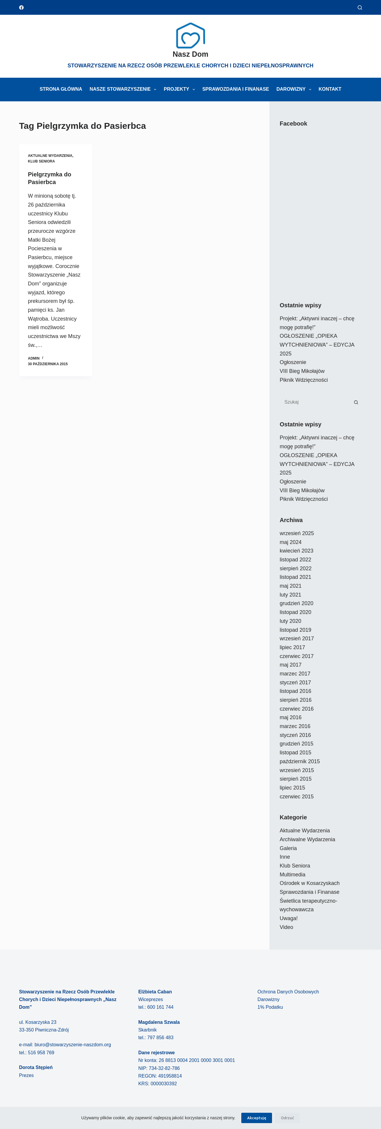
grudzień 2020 (296, 603)
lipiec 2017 (292, 647)
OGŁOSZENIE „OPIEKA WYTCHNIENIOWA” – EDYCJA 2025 (317, 344)
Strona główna (61, 89)
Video (286, 927)
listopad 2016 (295, 691)
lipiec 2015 (292, 788)
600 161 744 (160, 1007)
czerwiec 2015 (297, 797)
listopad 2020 (295, 612)
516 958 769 (41, 1052)
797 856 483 (160, 1037)
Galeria (288, 848)
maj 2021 (291, 586)
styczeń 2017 (295, 682)
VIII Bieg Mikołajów (302, 371)
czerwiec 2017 (297, 656)
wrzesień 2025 (297, 533)
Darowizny (295, 89)
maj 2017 (291, 665)
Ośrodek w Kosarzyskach (310, 883)
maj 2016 (291, 717)
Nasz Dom (191, 54)
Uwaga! (289, 918)
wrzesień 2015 (297, 770)
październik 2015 (300, 761)
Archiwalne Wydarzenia (307, 839)
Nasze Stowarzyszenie (124, 89)
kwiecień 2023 (296, 551)
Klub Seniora (41, 161)
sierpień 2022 (296, 568)
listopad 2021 (295, 577)
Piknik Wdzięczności (304, 380)
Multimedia (292, 875)
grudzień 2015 (296, 744)
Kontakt (330, 89)
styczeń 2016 (295, 735)
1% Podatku (270, 1007)
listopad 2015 (295, 753)
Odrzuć (287, 1118)
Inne (285, 857)
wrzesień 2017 (297, 638)
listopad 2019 (295, 630)
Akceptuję (256, 1118)
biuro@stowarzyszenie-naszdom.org (73, 1044)
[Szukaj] (360, 7)
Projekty (180, 89)
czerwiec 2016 (297, 709)
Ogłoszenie (293, 362)
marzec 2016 (295, 726)
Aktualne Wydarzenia (50, 156)
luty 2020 (290, 621)
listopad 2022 (295, 560)
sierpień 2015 (296, 779)
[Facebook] (21, 7)
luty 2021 (290, 595)
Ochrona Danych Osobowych (288, 991)
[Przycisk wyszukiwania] (356, 402)
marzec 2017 (295, 674)
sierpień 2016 (296, 700)
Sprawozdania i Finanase (235, 89)
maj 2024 (291, 542)
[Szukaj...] (315, 402)
